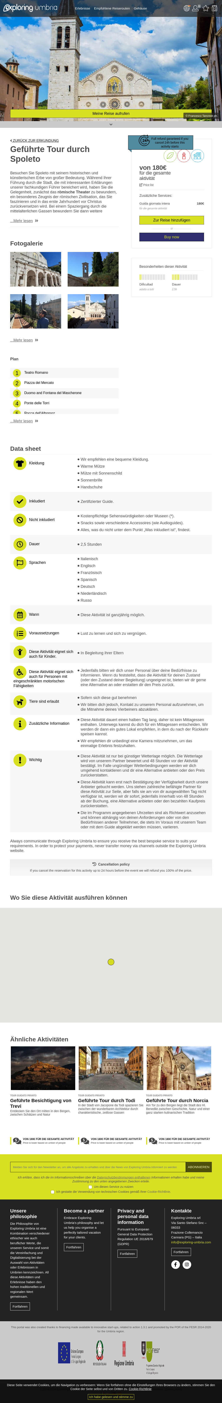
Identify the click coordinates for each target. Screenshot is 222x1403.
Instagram (187, 1264)
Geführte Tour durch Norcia (177, 1100)
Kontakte (181, 1211)
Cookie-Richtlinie (158, 1191)
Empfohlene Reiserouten (112, 8)
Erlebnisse (82, 8)
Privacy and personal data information (133, 1216)
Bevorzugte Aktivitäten (205, 8)
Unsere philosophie (23, 1213)
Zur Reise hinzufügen (171, 220)
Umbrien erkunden (109, 25)
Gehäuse (140, 8)
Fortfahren (20, 1306)
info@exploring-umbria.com (191, 1242)
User (196, 8)
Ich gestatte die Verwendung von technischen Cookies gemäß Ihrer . (113, 1191)
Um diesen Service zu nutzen (113, 1186)
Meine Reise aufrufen (110, 113)
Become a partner (84, 1211)
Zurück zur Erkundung (34, 141)
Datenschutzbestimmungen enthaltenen (123, 1177)
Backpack (214, 8)
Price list (146, 185)
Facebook (175, 1264)
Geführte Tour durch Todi (106, 1100)
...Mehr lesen (21, 221)
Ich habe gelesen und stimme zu (111, 1397)
